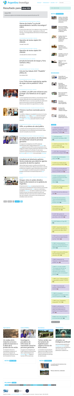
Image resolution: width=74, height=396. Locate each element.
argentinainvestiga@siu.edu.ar (16, 394)
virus (20, 147)
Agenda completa (55, 321)
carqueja (22, 153)
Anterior (9, 201)
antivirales (44, 153)
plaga (29, 118)
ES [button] (56, 2)
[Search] (64, 3)
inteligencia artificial (60, 345)
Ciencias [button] (39, 2)
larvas (20, 118)
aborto (21, 170)
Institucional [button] (46, 2)
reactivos (34, 115)
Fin (21, 201)
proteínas (27, 115)
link (63, 132)
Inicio (5, 201)
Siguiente (17, 201)
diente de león (29, 153)
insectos (26, 118)
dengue (27, 117)
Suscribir (53, 2)
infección (42, 145)
